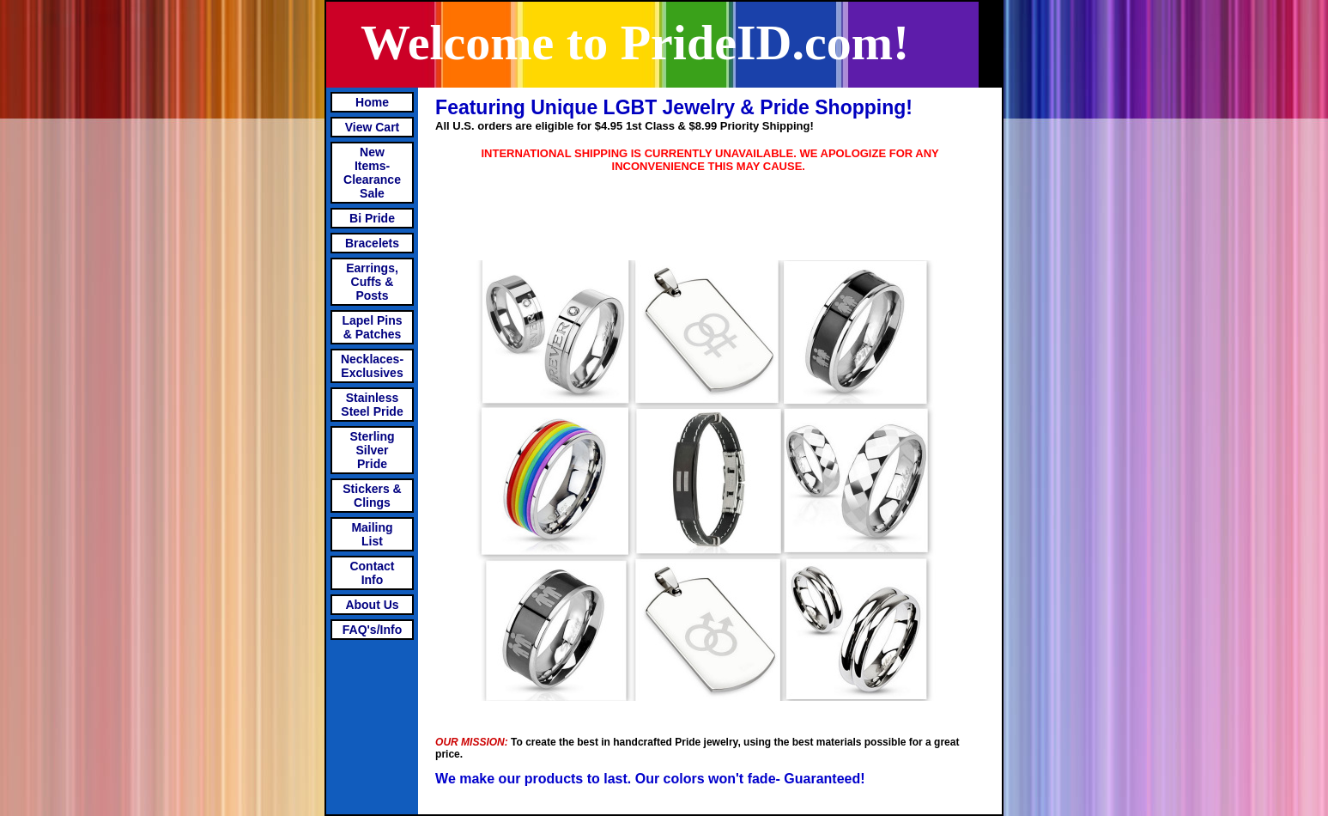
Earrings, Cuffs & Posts (372, 281)
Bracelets (372, 243)
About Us (371, 605)
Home (372, 102)
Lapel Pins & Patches (372, 327)
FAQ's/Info (372, 629)
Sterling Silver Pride (371, 450)
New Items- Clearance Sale (372, 172)
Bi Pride (372, 218)
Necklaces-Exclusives (372, 366)
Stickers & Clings (372, 495)
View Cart (372, 127)
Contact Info (371, 573)
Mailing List (371, 534)
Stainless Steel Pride (372, 404)
